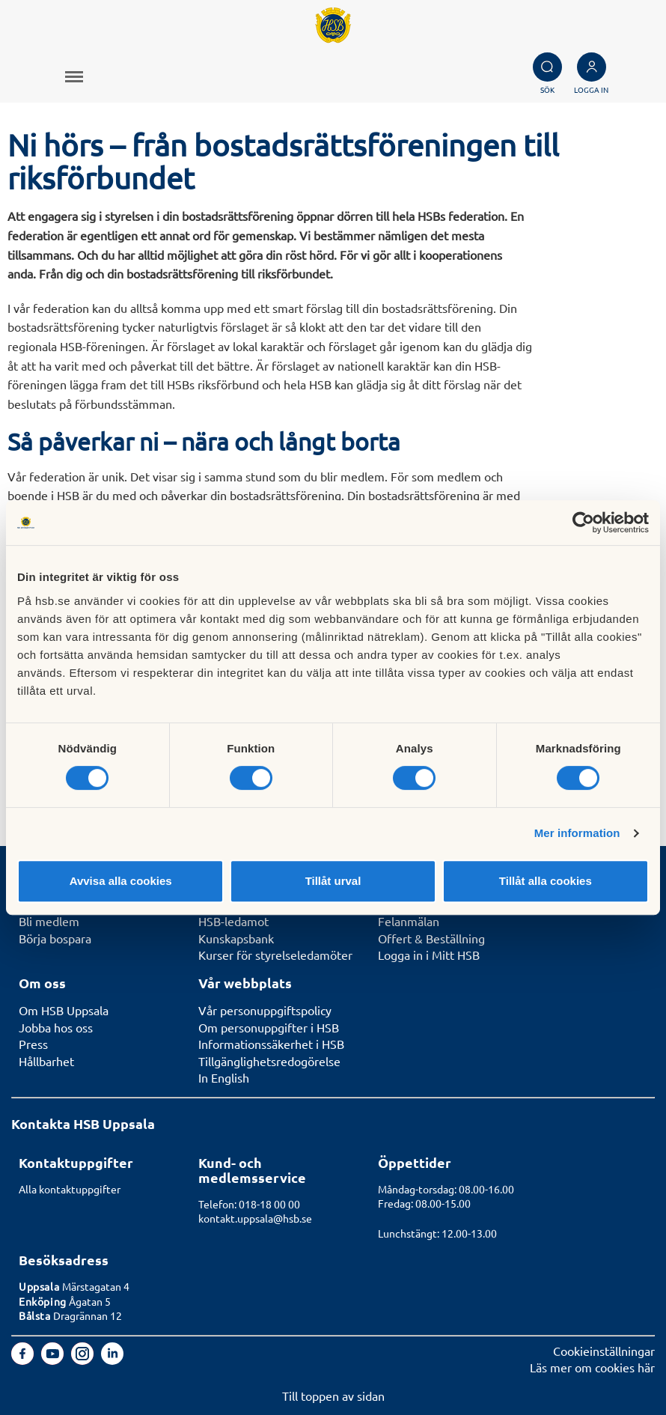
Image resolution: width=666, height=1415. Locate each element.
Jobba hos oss (56, 1027)
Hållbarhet (46, 1060)
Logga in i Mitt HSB (429, 954)
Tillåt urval (333, 880)
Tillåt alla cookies (545, 880)
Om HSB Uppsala (64, 1009)
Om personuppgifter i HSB (268, 1027)
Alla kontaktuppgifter (69, 1189)
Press (33, 1043)
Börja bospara (55, 938)
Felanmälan (408, 920)
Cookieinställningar (604, 1350)
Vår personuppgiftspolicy (265, 1009)
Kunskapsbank (236, 938)
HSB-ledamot (233, 920)
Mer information (577, 833)
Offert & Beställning (431, 938)
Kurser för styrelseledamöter (275, 954)
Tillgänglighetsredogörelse (269, 1060)
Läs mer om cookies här (592, 1367)
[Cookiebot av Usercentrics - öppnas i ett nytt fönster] (583, 522)
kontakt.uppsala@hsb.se (255, 1218)
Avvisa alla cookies (121, 880)
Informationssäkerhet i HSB (271, 1043)
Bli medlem (49, 920)
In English (223, 1077)
